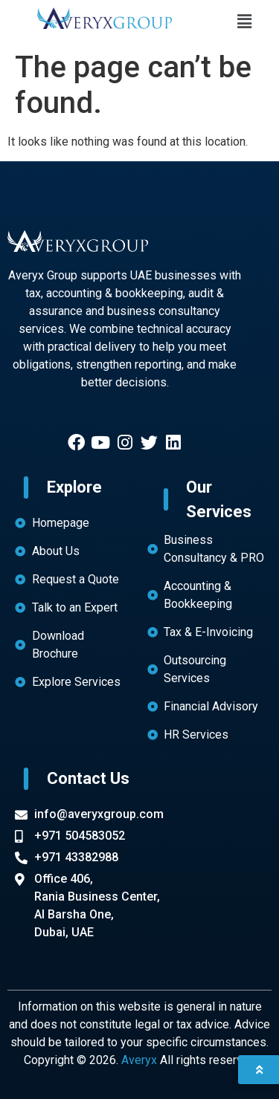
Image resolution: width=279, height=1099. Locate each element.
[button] (244, 21)
